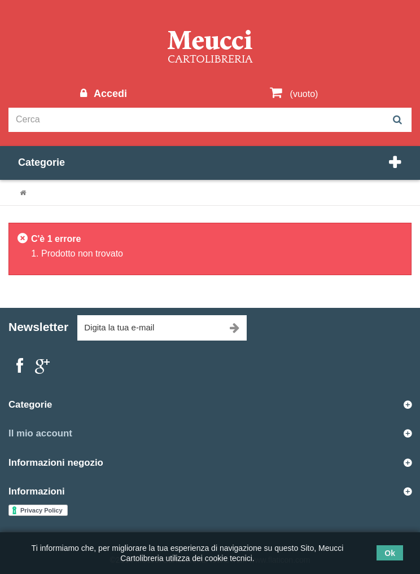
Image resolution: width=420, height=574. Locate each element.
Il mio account (40, 433)
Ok (389, 553)
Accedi (109, 93)
